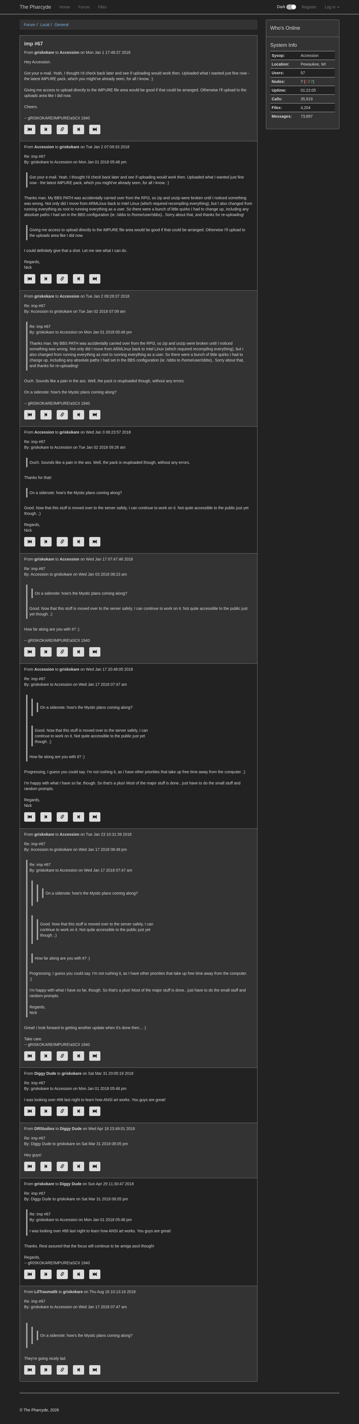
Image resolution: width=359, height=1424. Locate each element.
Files (102, 7)
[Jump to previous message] (46, 129)
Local (44, 24)
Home (64, 7)
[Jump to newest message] (94, 129)
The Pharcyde (35, 7)
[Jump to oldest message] (29, 129)
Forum (83, 7)
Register (309, 7)
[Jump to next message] (78, 129)
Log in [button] (332, 7)
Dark (286, 7)
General (61, 24)
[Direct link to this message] (62, 129)
